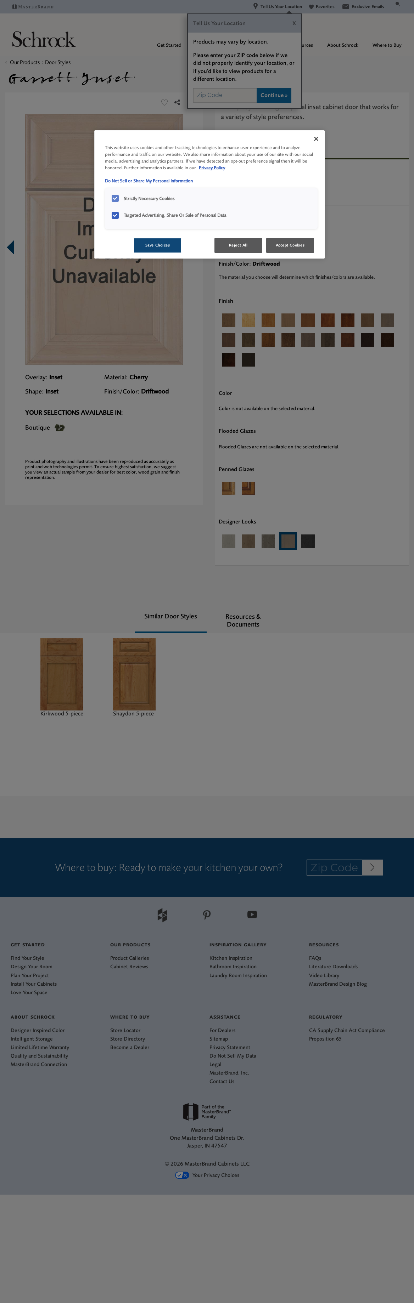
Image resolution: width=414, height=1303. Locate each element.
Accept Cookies (290, 245)
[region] (209, 194)
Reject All (238, 245)
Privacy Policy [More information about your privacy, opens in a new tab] (212, 167)
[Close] (316, 139)
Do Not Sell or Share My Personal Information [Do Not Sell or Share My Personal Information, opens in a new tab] (149, 180)
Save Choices (157, 245)
